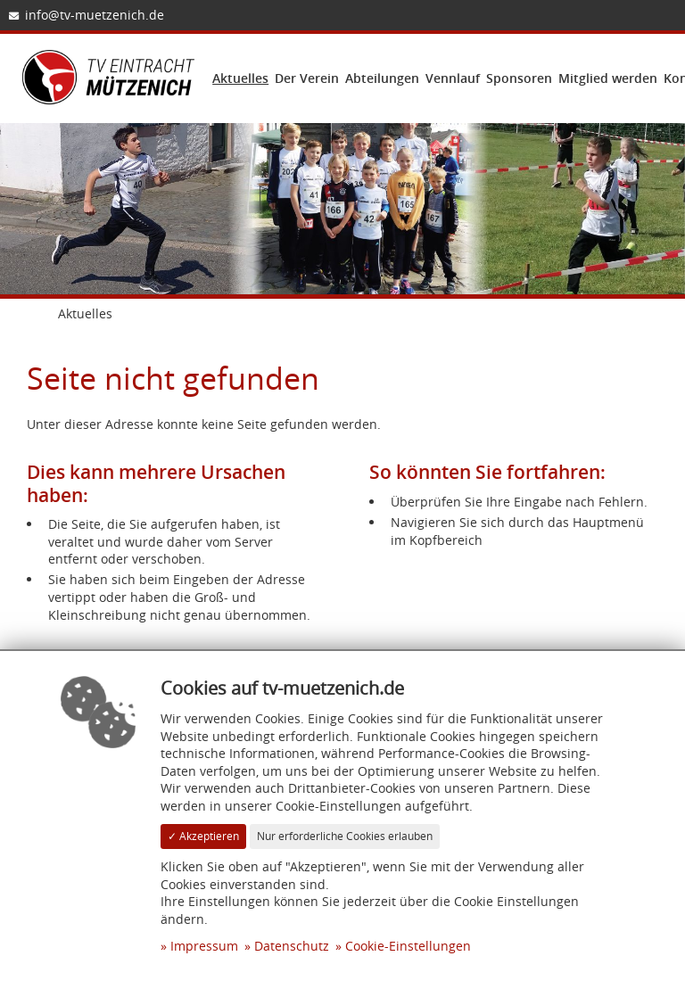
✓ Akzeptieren (203, 836)
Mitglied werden (607, 78)
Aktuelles (240, 78)
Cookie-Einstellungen (408, 945)
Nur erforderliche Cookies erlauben (345, 836)
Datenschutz (291, 945)
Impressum (204, 945)
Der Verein (307, 78)
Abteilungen (382, 78)
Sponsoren (519, 78)
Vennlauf (452, 78)
